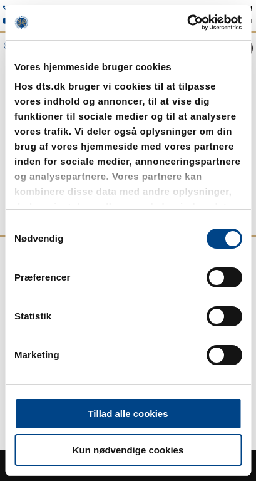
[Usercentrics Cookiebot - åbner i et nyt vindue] (187, 22)
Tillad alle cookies (128, 413)
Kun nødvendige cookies (128, 450)
